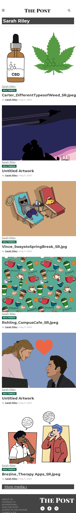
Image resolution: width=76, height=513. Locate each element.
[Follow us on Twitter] (42, 508)
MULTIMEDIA (9, 90)
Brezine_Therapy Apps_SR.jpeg (31, 474)
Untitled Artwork (18, 171)
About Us (7, 499)
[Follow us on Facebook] (49, 508)
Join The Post (10, 507)
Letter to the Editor (14, 509)
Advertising (9, 504)
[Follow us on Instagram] (56, 508)
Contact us (8, 502)
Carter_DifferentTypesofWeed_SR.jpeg (39, 95)
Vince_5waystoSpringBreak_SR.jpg (34, 247)
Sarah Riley (9, 86)
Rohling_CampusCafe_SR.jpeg (30, 322)
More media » (15, 487)
